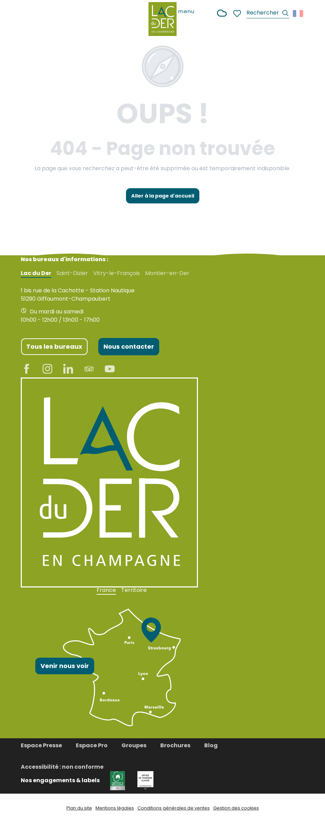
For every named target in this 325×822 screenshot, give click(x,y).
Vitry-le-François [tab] (116, 273)
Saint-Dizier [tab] (72, 273)
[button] (267, 13)
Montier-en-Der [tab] (167, 273)
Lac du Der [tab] (36, 273)
